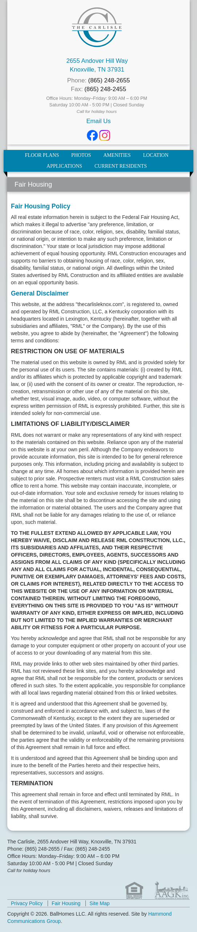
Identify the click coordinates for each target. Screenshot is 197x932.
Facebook (92, 135)
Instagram (104, 135)
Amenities (116, 155)
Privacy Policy (27, 903)
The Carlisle (96, 27)
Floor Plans (42, 155)
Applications (64, 166)
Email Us (98, 121)
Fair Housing (66, 903)
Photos (81, 155)
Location (156, 155)
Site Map (99, 903)
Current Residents (121, 166)
